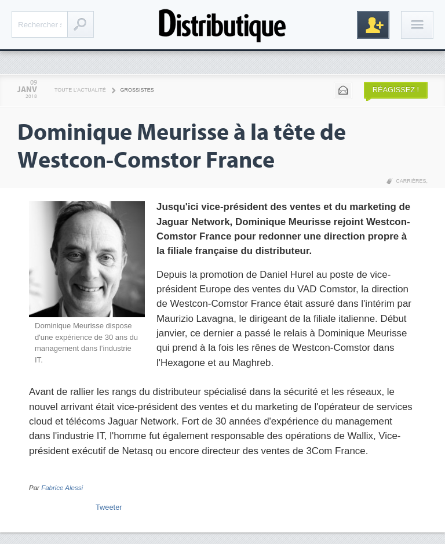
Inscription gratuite (373, 25)
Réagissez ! (396, 89)
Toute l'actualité (80, 90)
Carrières (411, 181)
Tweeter (109, 507)
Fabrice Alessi (62, 487)
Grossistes (137, 90)
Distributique (222, 24)
